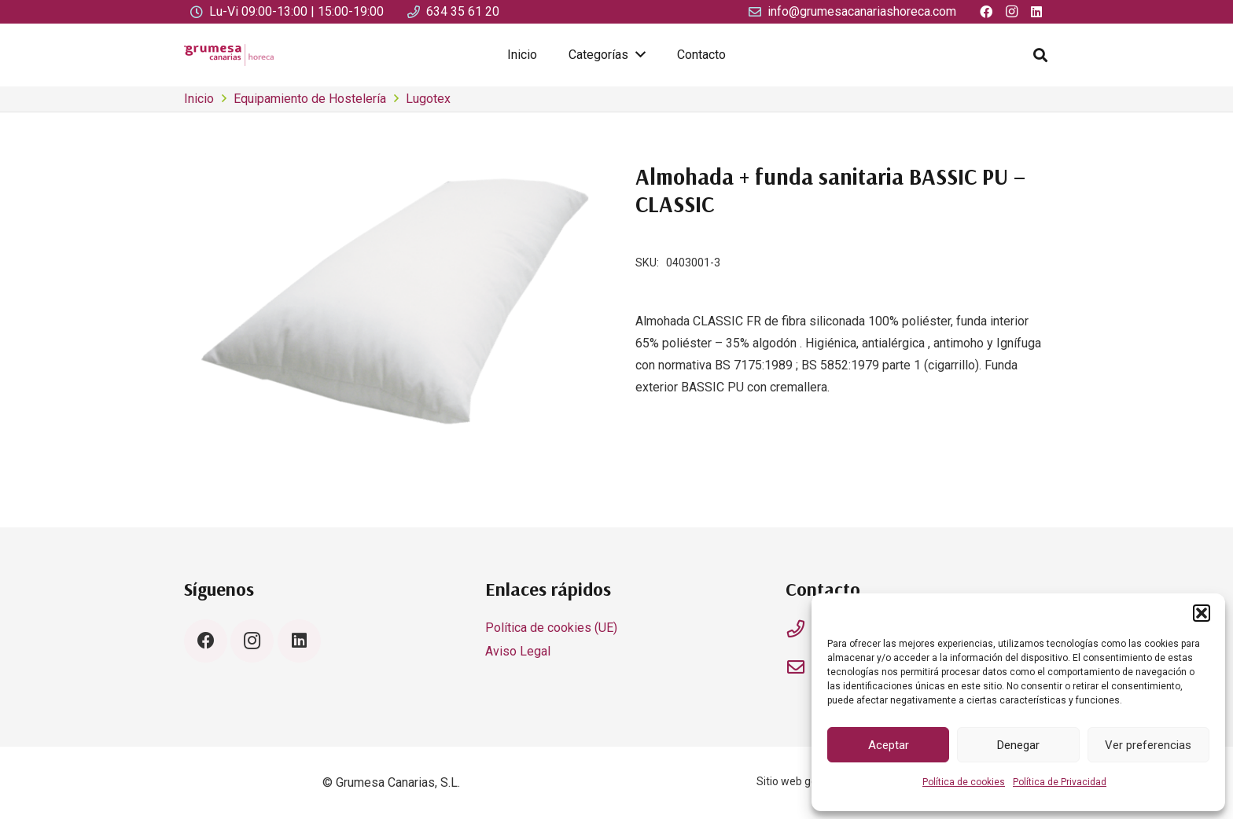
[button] (1201, 613)
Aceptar (888, 745)
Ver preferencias (1148, 745)
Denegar (1018, 745)
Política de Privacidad (1059, 782)
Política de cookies (963, 782)
